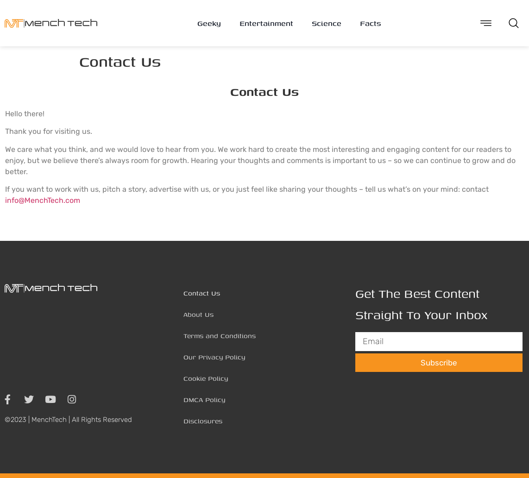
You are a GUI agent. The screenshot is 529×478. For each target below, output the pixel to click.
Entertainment (266, 23)
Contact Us (201, 293)
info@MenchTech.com (42, 200)
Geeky (209, 23)
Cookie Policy (205, 378)
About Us (198, 314)
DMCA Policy (204, 399)
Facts (370, 23)
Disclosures (202, 421)
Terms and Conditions (219, 335)
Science (326, 23)
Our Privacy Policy (214, 357)
